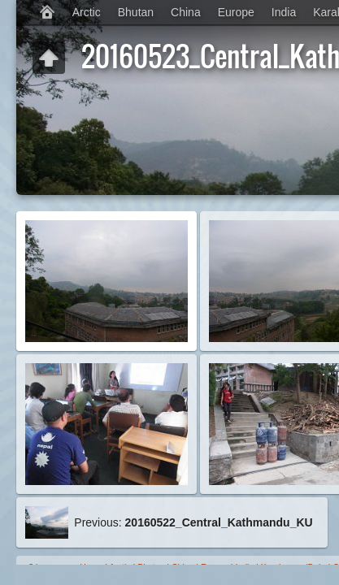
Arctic (86, 12)
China (186, 12)
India (284, 12)
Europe (236, 12)
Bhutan (136, 12)
